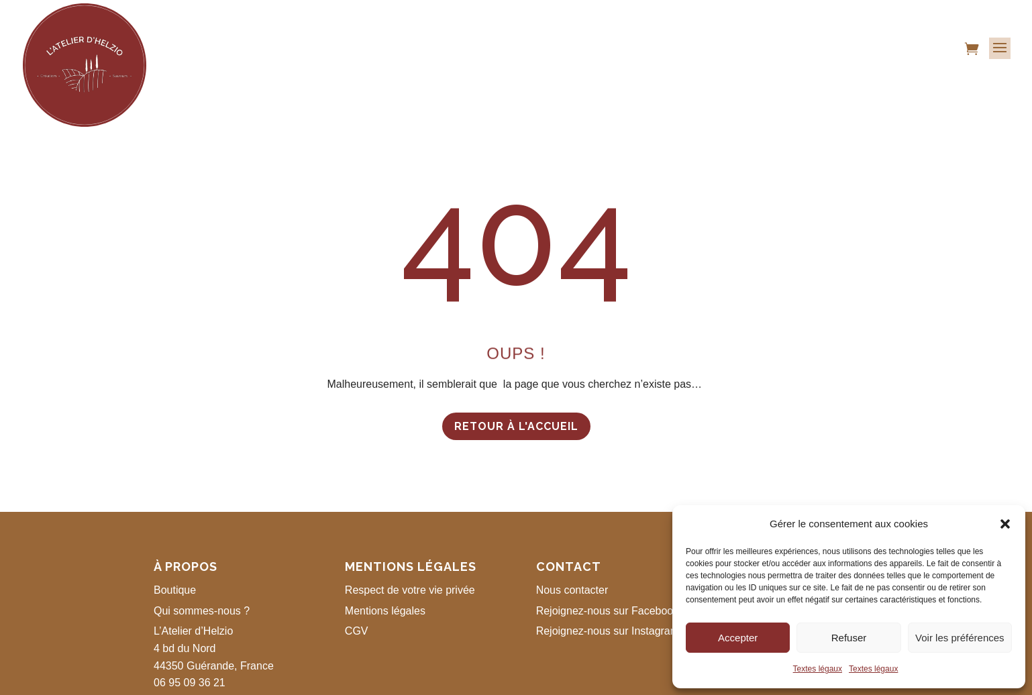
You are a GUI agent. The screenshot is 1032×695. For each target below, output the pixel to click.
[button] (1005, 524)
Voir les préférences (959, 637)
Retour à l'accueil (516, 426)
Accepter (738, 637)
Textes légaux (817, 669)
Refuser (849, 637)
